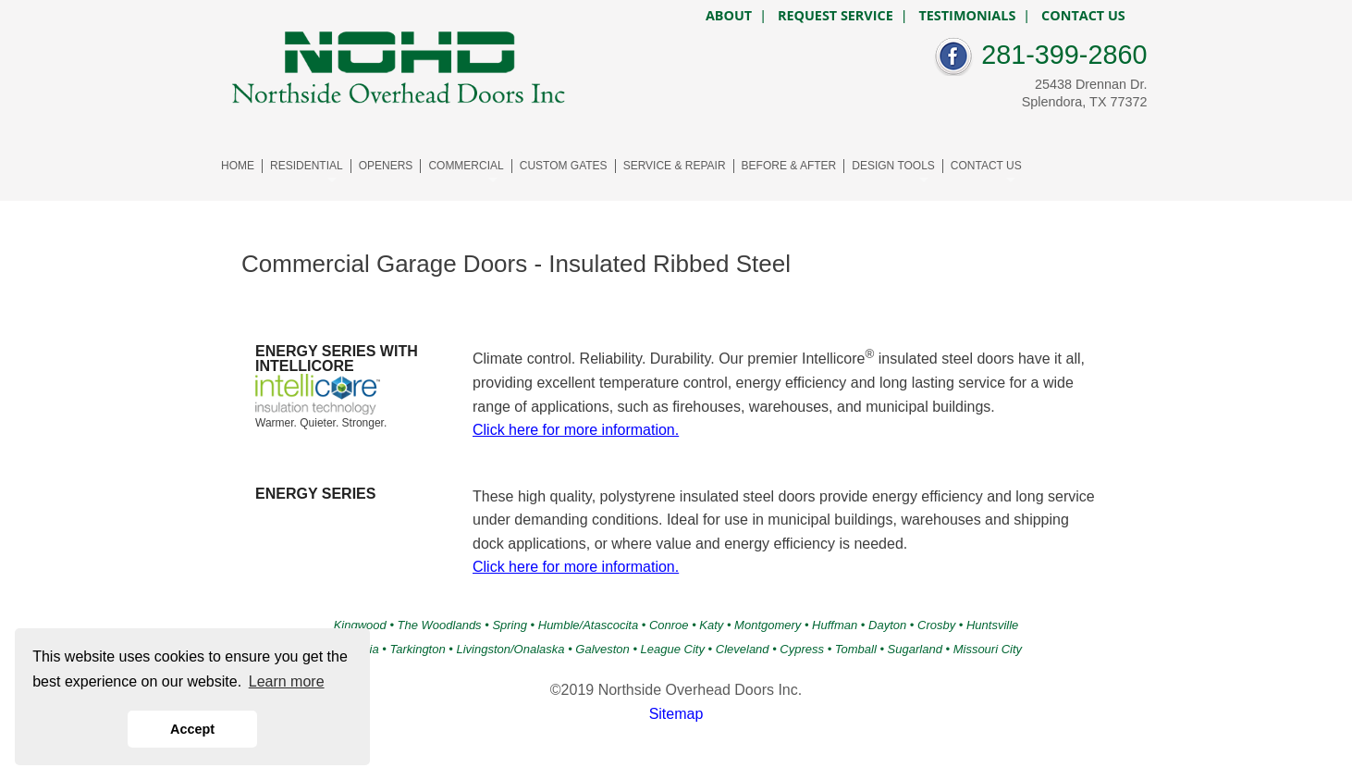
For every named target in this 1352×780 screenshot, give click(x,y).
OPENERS (386, 165)
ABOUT (729, 15)
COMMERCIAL (465, 165)
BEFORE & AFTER (789, 165)
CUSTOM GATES (564, 165)
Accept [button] (192, 729)
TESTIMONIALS (966, 15)
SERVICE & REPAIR (674, 165)
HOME (237, 165)
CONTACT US (986, 165)
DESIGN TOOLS (893, 165)
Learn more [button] (287, 681)
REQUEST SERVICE (835, 15)
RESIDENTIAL (306, 165)
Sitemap (676, 714)
